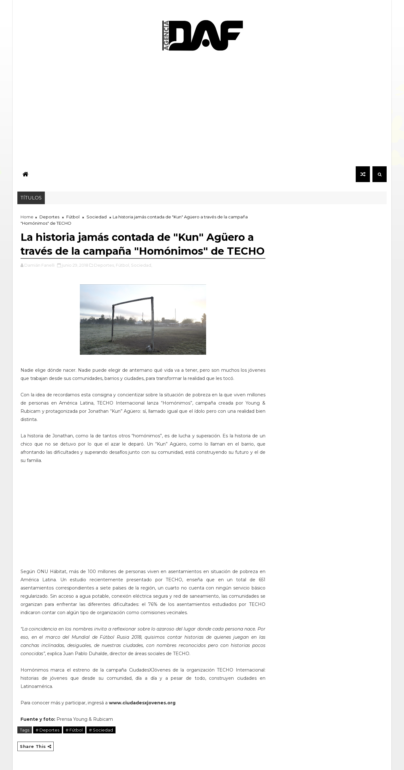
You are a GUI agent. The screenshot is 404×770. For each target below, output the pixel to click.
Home (27, 216)
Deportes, (104, 265)
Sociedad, (141, 265)
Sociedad (96, 216)
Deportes (49, 216)
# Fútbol (74, 729)
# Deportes (47, 729)
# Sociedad (101, 729)
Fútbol (73, 216)
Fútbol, (123, 265)
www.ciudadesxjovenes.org (142, 703)
